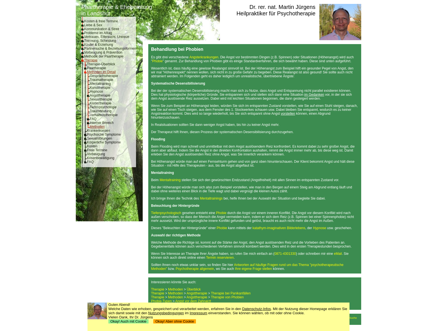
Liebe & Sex (93, 25)
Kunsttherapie (100, 88)
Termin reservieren (220, 258)
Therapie (90, 60)
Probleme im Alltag (98, 33)
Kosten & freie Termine (101, 21)
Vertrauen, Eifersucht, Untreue (106, 37)
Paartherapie (96, 68)
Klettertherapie (100, 103)
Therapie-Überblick (101, 64)
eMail (338, 254)
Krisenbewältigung (100, 158)
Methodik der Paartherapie (103, 56)
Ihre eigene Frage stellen (253, 269)
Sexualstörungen (99, 138)
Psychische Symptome (104, 134)
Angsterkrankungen (203, 57)
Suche (353, 317)
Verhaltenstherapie (104, 115)
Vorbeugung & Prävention (103, 52)
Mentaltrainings (211, 198)
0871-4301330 (285, 254)
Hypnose (96, 91)
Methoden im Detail (101, 72)
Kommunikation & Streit (101, 29)
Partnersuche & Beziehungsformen (110, 49)
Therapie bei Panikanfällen (231, 293)
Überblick (194, 289)
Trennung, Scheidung (100, 41)
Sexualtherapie (101, 99)
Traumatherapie (101, 80)
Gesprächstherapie (104, 76)
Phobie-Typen (161, 301)
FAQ (93, 119)
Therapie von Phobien (227, 297)
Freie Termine (97, 150)
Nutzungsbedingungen (166, 313)
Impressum (198, 313)
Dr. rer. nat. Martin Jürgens (282, 7)
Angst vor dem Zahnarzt (193, 301)
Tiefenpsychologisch (166, 213)
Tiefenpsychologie (103, 107)
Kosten (92, 146)
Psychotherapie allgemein (195, 269)
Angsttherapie (100, 95)
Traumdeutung (100, 111)
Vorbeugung (96, 154)
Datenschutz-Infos (256, 309)
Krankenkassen (98, 131)
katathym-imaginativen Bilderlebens (279, 228)
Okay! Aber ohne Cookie (174, 321)
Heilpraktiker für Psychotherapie (275, 13)
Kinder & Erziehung (98, 45)
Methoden (97, 127)
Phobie (157, 61)
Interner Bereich (101, 123)
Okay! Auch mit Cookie (128, 321)
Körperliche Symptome (104, 142)
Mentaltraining (100, 84)
